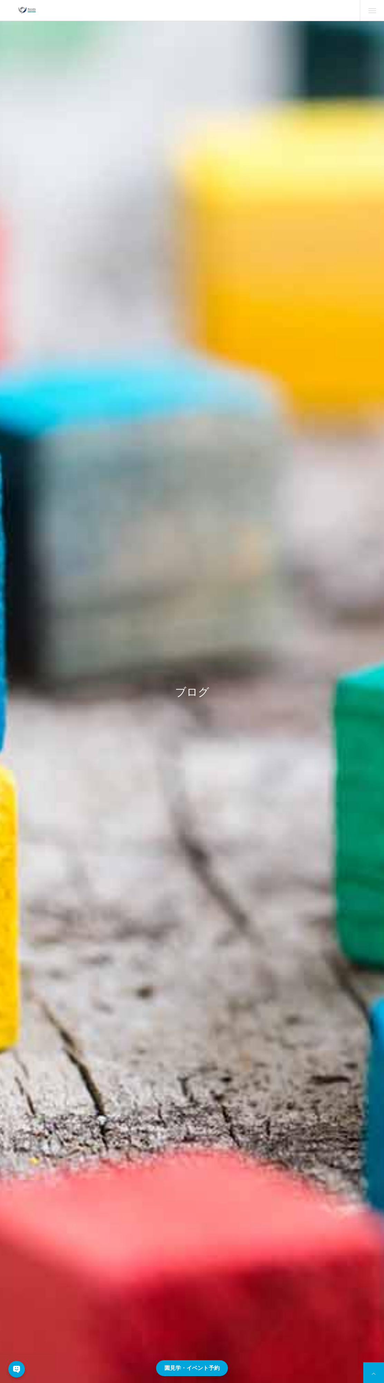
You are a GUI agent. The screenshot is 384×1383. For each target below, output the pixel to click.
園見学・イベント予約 (192, 1368)
